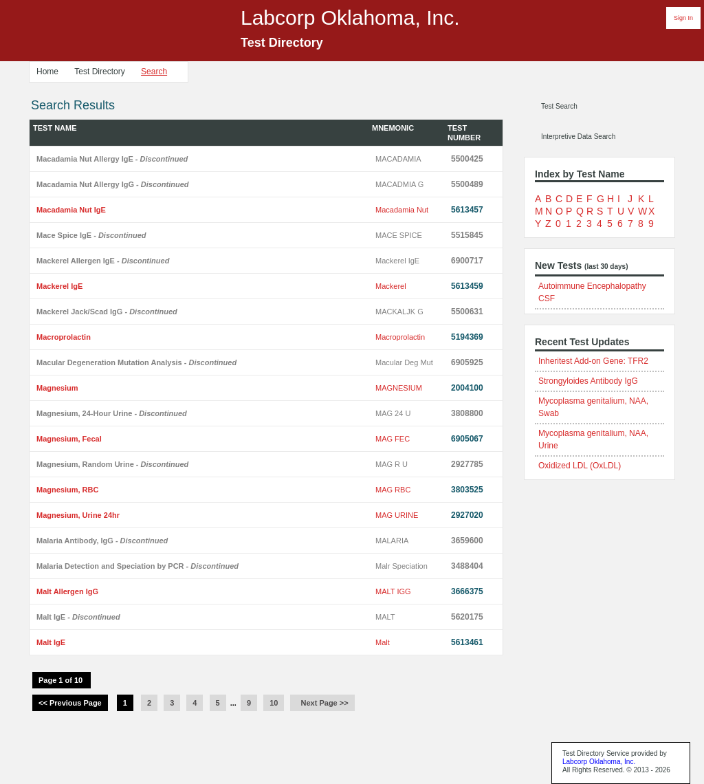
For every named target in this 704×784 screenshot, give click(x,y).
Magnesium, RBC (67, 490)
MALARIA (391, 540)
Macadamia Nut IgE (71, 210)
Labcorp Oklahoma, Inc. (598, 761)
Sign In (683, 17)
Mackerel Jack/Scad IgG (106, 311)
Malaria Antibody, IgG (102, 540)
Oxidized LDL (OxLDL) (579, 465)
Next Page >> (322, 703)
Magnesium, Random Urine (112, 464)
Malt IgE (78, 617)
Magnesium (57, 388)
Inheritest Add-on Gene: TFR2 (593, 361)
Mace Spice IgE (91, 235)
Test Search (559, 106)
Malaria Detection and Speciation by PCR (137, 566)
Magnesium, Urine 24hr (78, 515)
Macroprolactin (63, 337)
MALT (385, 617)
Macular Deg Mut (404, 362)
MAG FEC (392, 439)
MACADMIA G (399, 184)
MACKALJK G (399, 311)
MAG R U (391, 464)
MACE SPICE (398, 235)
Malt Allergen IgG (67, 591)
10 (274, 703)
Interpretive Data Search (578, 136)
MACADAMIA (398, 159)
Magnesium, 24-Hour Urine (111, 413)
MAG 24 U (392, 413)
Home (47, 71)
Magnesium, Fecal (69, 439)
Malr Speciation (401, 566)
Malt (382, 642)
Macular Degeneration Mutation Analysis (136, 362)
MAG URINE (396, 515)
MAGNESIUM (398, 388)
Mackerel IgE (397, 261)
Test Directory (99, 71)
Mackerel (390, 286)
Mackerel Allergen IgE (102, 261)
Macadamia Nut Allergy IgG (112, 184)
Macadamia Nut (401, 210)
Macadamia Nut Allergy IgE (112, 159)
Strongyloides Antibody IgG (588, 381)
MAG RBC (392, 490)
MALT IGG (393, 591)
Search (154, 71)
